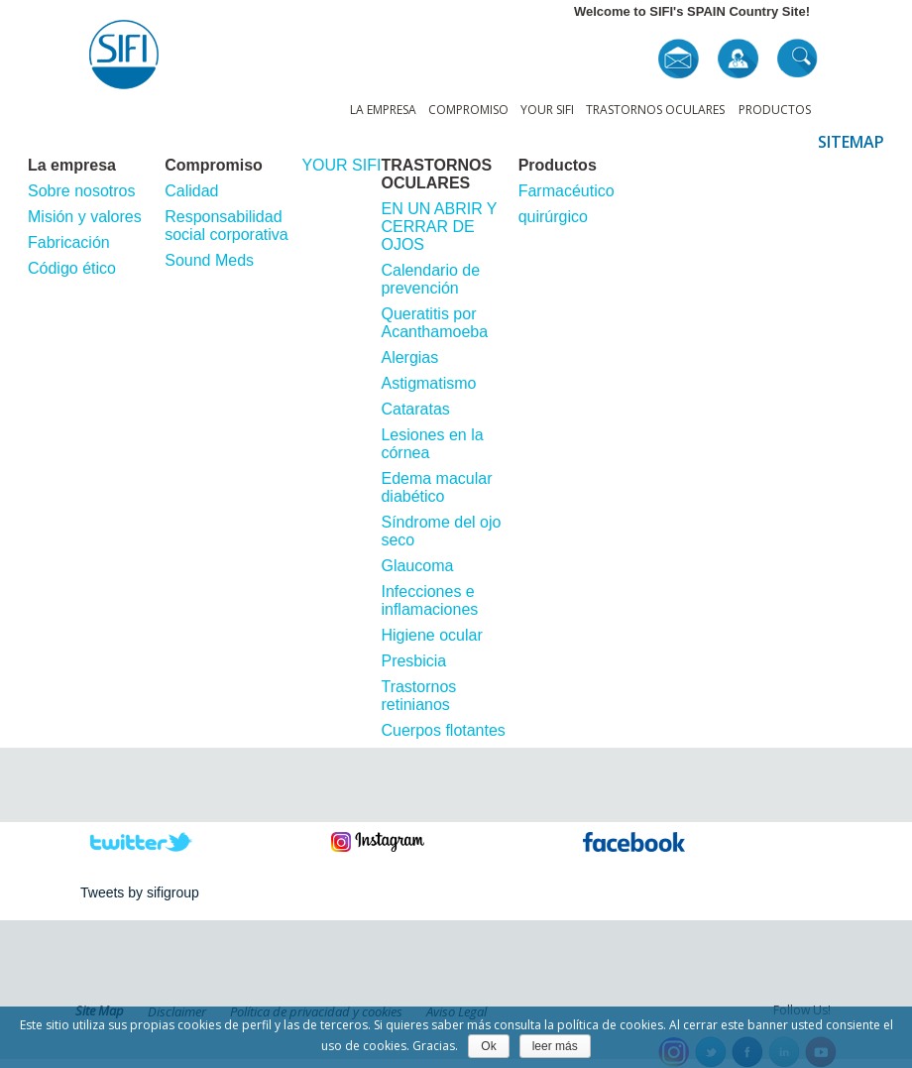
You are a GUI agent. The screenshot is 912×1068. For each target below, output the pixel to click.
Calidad (191, 190)
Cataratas (415, 409)
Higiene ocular (431, 635)
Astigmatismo (428, 383)
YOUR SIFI (547, 109)
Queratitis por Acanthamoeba (434, 322)
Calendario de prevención (430, 279)
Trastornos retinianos (418, 695)
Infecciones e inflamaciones (429, 600)
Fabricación (69, 242)
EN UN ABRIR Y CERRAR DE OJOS (439, 226)
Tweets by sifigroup (139, 892)
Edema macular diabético (436, 487)
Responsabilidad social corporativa (226, 225)
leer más (555, 1046)
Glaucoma (417, 565)
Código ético (72, 268)
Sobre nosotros (82, 190)
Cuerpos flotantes (443, 730)
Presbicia (413, 661)
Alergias (409, 357)
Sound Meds (209, 260)
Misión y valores (85, 216)
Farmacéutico (566, 190)
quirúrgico (553, 216)
